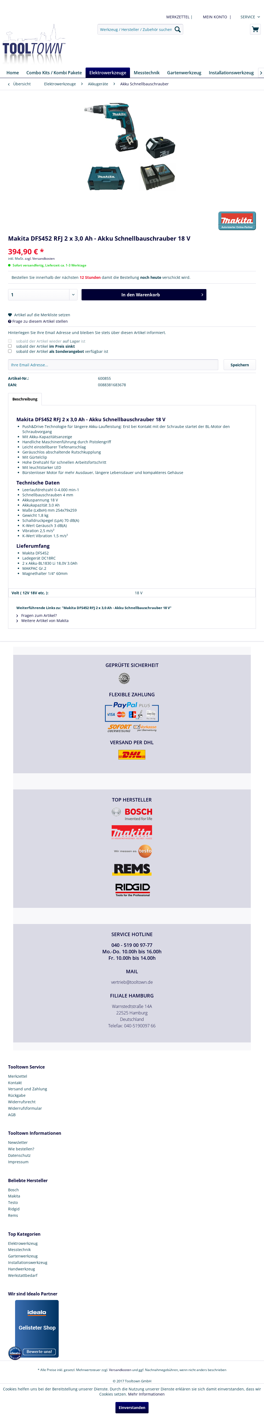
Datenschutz (19, 1155)
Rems (13, 1215)
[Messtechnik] (146, 73)
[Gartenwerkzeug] (184, 73)
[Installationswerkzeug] (231, 73)
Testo (13, 1202)
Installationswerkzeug (27, 1262)
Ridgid (14, 1208)
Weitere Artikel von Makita (42, 620)
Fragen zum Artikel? (36, 615)
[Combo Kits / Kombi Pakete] (54, 73)
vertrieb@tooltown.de (132, 982)
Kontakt (15, 1082)
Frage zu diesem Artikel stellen (38, 321)
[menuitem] (216, 16)
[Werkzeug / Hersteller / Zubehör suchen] (140, 29)
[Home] (13, 73)
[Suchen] (177, 29)
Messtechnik (19, 1249)
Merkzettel (17, 1076)
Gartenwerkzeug (23, 1256)
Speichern (240, 364)
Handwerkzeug (21, 1268)
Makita (14, 1196)
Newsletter (18, 1142)
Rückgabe (17, 1095)
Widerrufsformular (25, 1108)
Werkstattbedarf (22, 1275)
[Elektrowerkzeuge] (108, 73)
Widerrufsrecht (22, 1101)
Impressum (18, 1161)
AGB (12, 1114)
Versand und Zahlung (27, 1088)
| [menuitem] (179, 16)
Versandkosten (120, 1370)
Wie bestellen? (21, 1148)
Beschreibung (24, 399)
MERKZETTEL (178, 16)
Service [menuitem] (248, 16)
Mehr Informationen (146, 1394)
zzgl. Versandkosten (40, 258)
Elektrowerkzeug (23, 1243)
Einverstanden (132, 1407)
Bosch (13, 1189)
